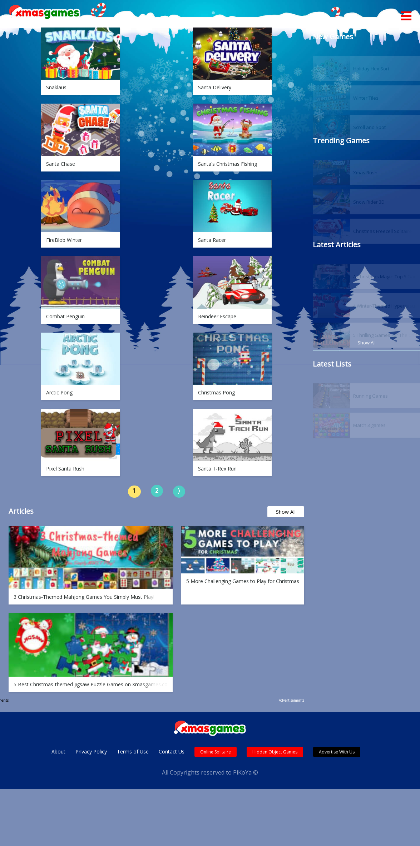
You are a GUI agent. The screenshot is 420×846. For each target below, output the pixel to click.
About (58, 751)
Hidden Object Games (274, 752)
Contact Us (171, 751)
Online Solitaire (215, 752)
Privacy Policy (91, 751)
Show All (286, 511)
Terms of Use (133, 751)
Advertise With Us (337, 752)
